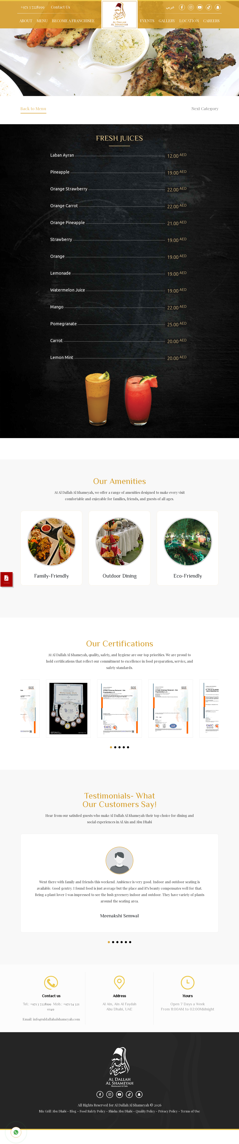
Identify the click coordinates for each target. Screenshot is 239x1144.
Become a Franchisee (73, 21)
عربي (170, 7)
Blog (68, 1125)
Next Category (198, 111)
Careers (211, 21)
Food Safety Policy (89, 1125)
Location (189, 21)
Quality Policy (148, 1125)
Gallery (167, 21)
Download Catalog (10, 582)
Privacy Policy (173, 1125)
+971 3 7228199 (32, 7)
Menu (42, 21)
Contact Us (60, 7)
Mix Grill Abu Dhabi (46, 1125)
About (25, 21)
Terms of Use (197, 1125)
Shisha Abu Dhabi (120, 1125)
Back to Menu (39, 111)
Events (147, 21)
